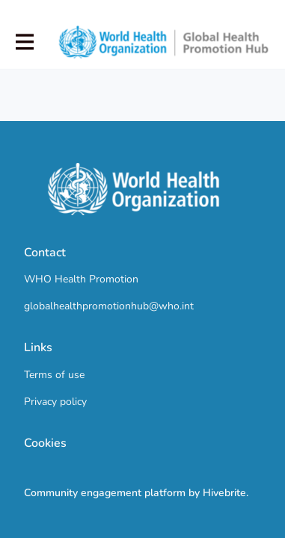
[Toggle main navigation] (24, 42)
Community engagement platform (105, 493)
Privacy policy (55, 402)
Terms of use (54, 375)
